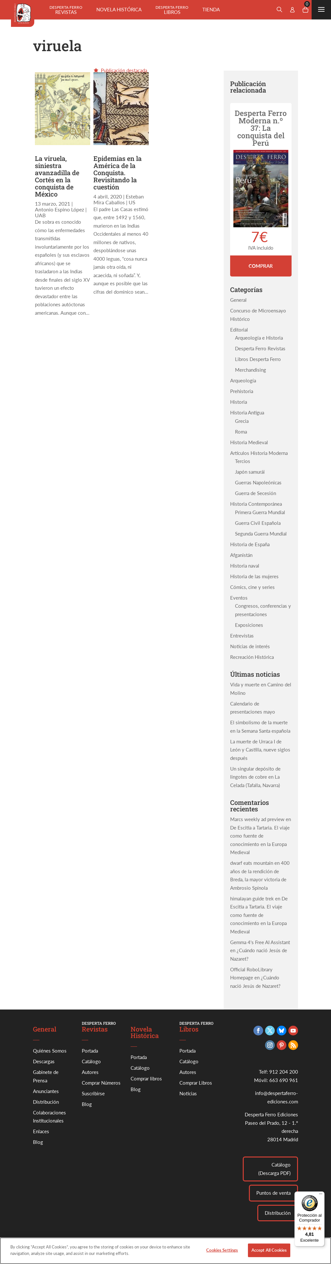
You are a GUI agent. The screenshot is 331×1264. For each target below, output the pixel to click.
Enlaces (41, 1131)
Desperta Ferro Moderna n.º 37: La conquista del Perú (261, 128)
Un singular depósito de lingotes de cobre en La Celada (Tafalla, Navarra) (255, 777)
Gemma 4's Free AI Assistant (260, 942)
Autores (90, 1072)
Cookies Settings (222, 1253)
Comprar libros (146, 1078)
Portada (90, 1051)
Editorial (239, 330)
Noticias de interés (250, 646)
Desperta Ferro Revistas (260, 348)
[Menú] (321, 1195)
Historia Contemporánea (256, 504)
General (238, 300)
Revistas (65, 10)
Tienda (211, 9)
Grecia (242, 421)
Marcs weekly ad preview (257, 819)
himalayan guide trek (252, 898)
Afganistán (241, 555)
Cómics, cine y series (252, 587)
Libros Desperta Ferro (258, 359)
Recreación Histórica (252, 657)
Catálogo (91, 1061)
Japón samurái (250, 472)
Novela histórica (119, 9)
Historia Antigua (247, 412)
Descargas (44, 1061)
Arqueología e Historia (259, 338)
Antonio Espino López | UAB (61, 212)
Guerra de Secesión (255, 493)
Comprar (261, 266)
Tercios (242, 461)
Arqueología (243, 380)
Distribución (46, 1102)
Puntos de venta (273, 1193)
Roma (241, 432)
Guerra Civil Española (258, 523)
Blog (38, 1142)
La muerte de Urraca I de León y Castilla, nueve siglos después (260, 750)
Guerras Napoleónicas (258, 482)
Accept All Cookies (269, 1253)
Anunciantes (46, 1091)
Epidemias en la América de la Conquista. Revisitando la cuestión (117, 172)
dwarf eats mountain (251, 863)
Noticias (188, 1093)
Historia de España (250, 544)
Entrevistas (242, 635)
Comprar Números (101, 1083)
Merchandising (250, 370)
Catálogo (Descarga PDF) (274, 1169)
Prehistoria (241, 391)
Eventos (239, 598)
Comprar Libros (195, 1083)
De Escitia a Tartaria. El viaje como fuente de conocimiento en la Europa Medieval (259, 915)
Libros (171, 10)
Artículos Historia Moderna (259, 453)
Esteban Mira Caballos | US (118, 199)
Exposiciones (249, 625)
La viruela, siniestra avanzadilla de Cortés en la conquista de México (57, 176)
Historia (238, 402)
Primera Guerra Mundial (260, 512)
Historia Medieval (249, 442)
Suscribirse (93, 1093)
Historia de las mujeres (254, 576)
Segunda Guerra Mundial (261, 533)
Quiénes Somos (50, 1051)
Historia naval (244, 566)
